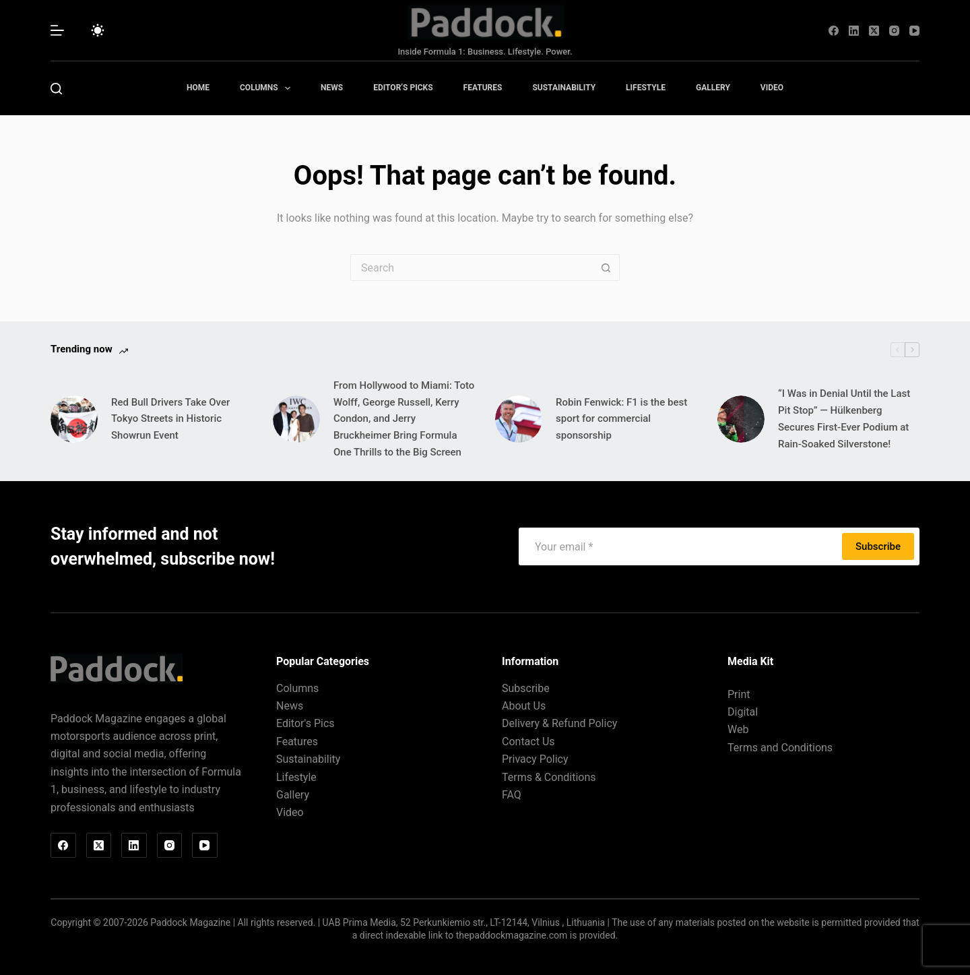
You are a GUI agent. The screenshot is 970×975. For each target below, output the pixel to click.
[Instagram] (894, 31)
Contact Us (528, 741)
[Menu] (57, 30)
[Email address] (682, 546)
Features (483, 87)
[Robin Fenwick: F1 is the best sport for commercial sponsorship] (518, 419)
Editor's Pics (305, 723)
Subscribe (878, 546)
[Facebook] (834, 31)
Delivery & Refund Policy (559, 723)
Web (738, 729)
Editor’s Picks (402, 87)
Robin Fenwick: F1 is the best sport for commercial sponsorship (621, 419)
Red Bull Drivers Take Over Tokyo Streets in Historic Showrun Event (170, 419)
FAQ (511, 794)
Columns (268, 88)
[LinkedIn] (854, 31)
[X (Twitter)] (874, 31)
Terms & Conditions (549, 777)
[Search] (56, 88)
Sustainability (563, 87)
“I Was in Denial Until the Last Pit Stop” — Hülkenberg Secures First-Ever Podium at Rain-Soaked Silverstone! (844, 418)
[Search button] (606, 267)
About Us (524, 705)
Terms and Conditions (780, 747)
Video (772, 87)
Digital (743, 711)
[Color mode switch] (97, 30)
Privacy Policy (535, 759)
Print (739, 694)
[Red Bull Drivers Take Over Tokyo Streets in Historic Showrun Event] (74, 419)
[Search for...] (471, 267)
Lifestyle (646, 87)
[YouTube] (914, 31)
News (332, 87)
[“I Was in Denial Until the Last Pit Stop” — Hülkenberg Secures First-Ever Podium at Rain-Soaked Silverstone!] (741, 419)
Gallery (713, 87)
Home (198, 87)
